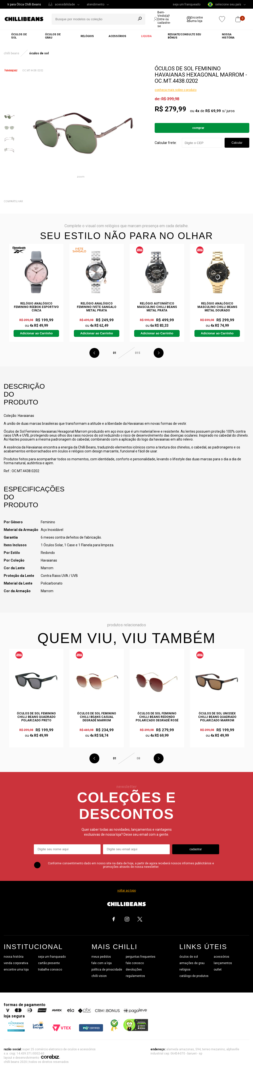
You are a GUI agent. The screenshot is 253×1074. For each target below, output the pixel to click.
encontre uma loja (16, 969)
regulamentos (135, 976)
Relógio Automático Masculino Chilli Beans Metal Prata (157, 307)
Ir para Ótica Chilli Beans (24, 4)
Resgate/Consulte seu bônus (184, 36)
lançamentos (223, 963)
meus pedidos (101, 956)
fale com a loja (101, 963)
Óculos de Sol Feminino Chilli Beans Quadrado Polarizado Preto (36, 717)
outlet (218, 969)
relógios (184, 969)
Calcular (237, 142)
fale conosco (135, 963)
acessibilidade (65, 4)
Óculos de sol (19, 36)
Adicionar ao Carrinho (36, 333)
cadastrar (196, 849)
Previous (94, 353)
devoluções (134, 969)
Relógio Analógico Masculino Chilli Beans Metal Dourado (217, 307)
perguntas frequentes (140, 956)
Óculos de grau (53, 36)
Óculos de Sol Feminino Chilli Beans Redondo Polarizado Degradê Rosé (157, 717)
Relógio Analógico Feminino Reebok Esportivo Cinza (36, 307)
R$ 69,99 (213, 111)
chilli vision (99, 976)
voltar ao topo (126, 890)
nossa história (13, 956)
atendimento (95, 4)
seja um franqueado (186, 4)
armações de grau (192, 963)
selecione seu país (224, 4)
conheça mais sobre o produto (175, 90)
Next (159, 353)
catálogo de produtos (194, 976)
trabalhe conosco (50, 969)
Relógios (87, 36)
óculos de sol (188, 956)
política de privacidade (106, 969)
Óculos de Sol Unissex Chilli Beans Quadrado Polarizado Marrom (217, 717)
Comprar (198, 128)
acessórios (221, 956)
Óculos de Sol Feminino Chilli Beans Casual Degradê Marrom (96, 717)
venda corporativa (16, 963)
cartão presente (49, 963)
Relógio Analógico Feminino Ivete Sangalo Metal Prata (96, 307)
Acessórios (117, 36)
